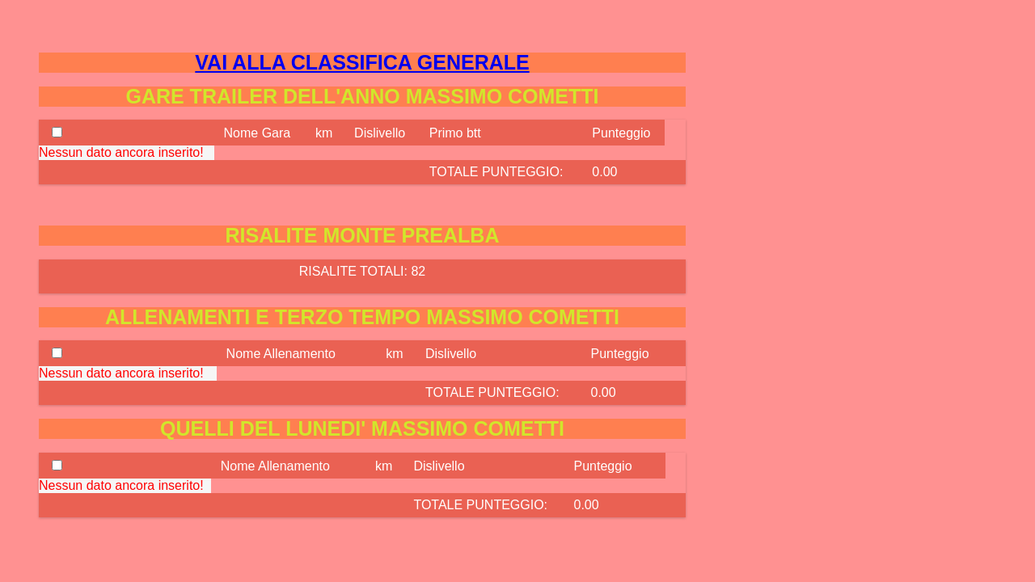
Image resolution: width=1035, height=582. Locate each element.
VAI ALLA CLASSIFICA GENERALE (362, 62)
